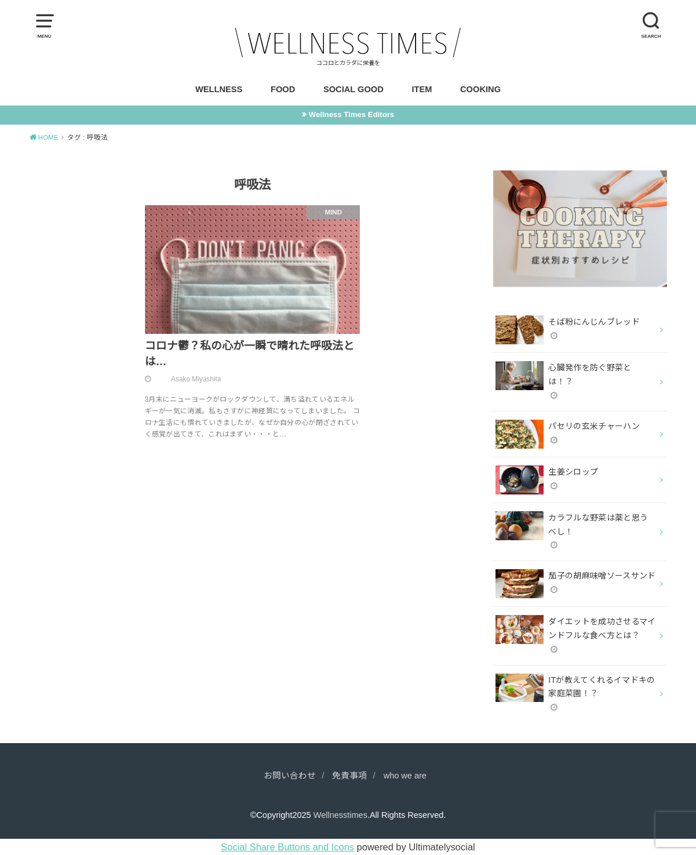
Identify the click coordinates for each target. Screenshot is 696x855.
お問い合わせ (290, 775)
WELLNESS (218, 89)
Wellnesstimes (340, 815)
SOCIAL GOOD (353, 89)
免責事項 (349, 775)
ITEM (421, 89)
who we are (405, 775)
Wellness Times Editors (351, 114)
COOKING (480, 89)
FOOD (283, 89)
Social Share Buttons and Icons (287, 847)
